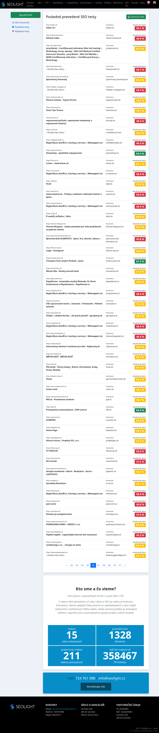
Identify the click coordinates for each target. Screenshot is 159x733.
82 (72, 565)
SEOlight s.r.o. (146, 728)
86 (93, 565)
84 (82, 565)
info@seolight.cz (111, 678)
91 (120, 565)
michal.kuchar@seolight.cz (64, 709)
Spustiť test (25, 15)
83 (77, 565)
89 (109, 565)
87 (99, 565)
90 (115, 565)
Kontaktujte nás (96, 686)
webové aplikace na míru (150, 731)
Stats (156, 728)
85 (88, 565)
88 (104, 565)
